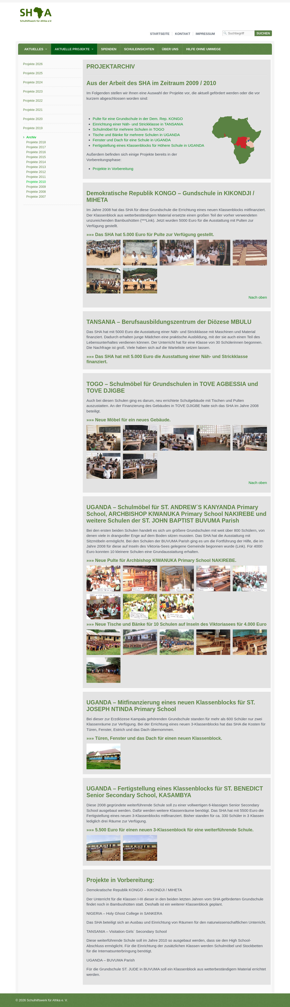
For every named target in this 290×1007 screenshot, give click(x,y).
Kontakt (182, 34)
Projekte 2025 (33, 73)
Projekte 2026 (33, 64)
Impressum (205, 34)
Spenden (108, 49)
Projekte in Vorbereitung (113, 169)
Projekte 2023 (33, 91)
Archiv (31, 137)
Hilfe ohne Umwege (203, 49)
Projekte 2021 (33, 110)
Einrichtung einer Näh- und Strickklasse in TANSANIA (138, 124)
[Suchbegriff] (238, 33)
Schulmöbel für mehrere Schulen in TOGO (128, 129)
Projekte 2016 (36, 152)
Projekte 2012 (36, 172)
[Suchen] (263, 33)
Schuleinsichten (139, 49)
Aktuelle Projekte (72, 49)
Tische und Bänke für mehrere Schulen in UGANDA (136, 135)
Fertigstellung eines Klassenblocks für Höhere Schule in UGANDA (148, 145)
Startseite (160, 34)
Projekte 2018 (36, 142)
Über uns (170, 49)
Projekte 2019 (33, 128)
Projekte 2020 (33, 119)
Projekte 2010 (36, 182)
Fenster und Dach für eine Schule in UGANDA (132, 140)
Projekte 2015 (36, 157)
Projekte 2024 (33, 82)
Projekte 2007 (36, 196)
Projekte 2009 (36, 187)
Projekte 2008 (36, 191)
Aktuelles (33, 49)
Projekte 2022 (33, 100)
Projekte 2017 (36, 147)
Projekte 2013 (36, 167)
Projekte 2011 (36, 177)
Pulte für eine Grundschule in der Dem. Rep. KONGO (138, 119)
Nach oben (258, 297)
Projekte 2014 (36, 162)
